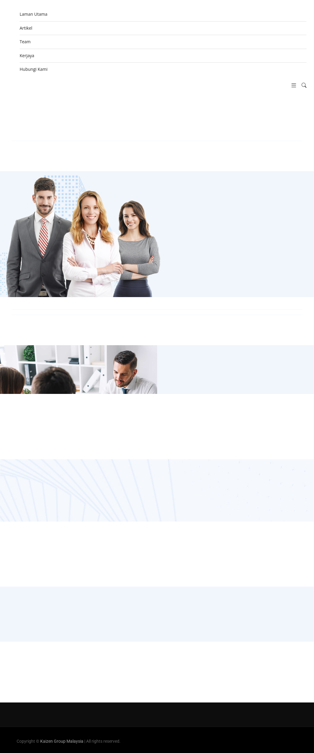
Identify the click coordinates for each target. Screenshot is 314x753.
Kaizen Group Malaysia (61, 741)
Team (25, 41)
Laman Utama (33, 14)
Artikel (26, 28)
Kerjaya (27, 55)
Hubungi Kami (33, 69)
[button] (291, 85)
